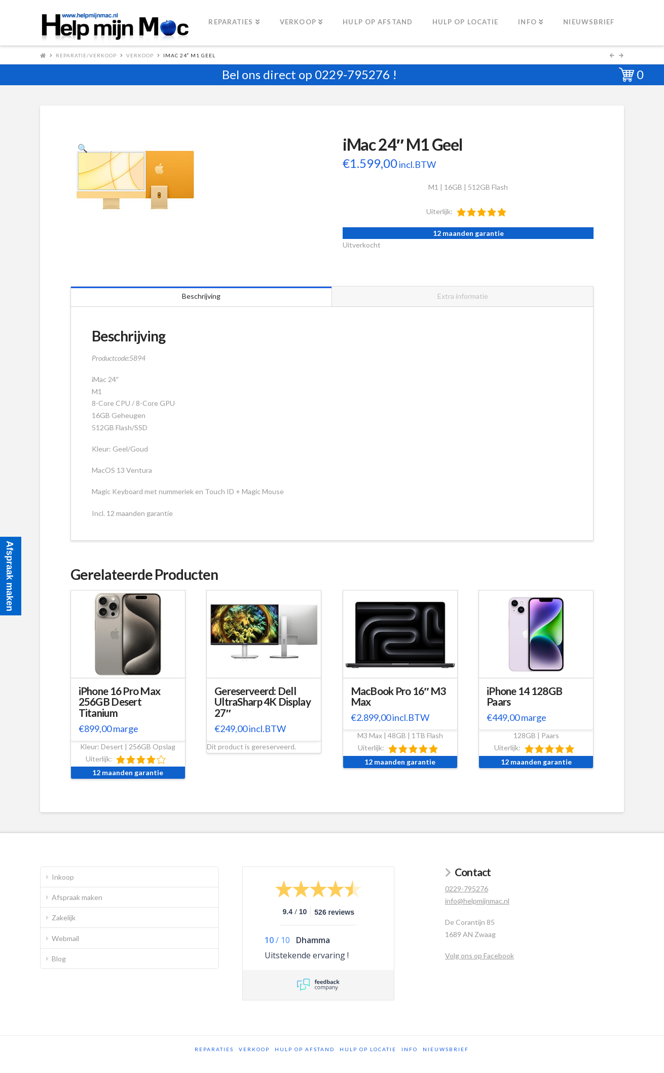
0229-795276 (352, 74)
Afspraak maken (77, 897)
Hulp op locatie (368, 1049)
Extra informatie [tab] (462, 296)
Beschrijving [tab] (201, 296)
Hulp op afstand (305, 1049)
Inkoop (63, 877)
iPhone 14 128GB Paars (524, 696)
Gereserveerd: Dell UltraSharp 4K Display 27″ (262, 702)
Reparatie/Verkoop (86, 55)
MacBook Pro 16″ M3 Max (398, 696)
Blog (59, 958)
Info (409, 1049)
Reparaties (214, 1049)
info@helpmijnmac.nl (477, 900)
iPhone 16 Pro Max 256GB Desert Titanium (120, 702)
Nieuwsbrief (446, 1049)
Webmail (65, 938)
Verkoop (140, 55)
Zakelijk (64, 917)
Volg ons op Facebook (479, 955)
